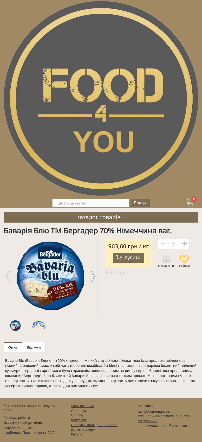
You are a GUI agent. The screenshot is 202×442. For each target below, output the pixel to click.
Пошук (140, 202)
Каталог (77, 434)
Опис (13, 347)
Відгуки (33, 347)
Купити (132, 257)
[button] (93, 276)
